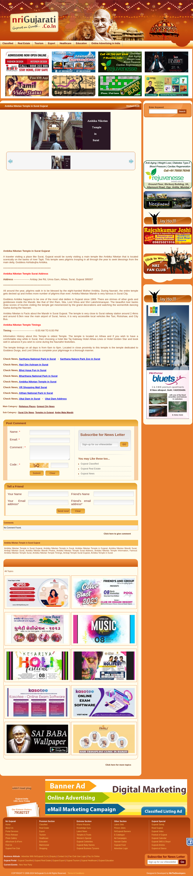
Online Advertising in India (105, 43)
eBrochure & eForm (13, 842)
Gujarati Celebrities (85, 842)
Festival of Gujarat (159, 835)
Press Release (11, 835)
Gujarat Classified (90, 463)
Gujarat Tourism (72, 861)
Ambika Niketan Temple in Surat (37, 381)
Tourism (39, 43)
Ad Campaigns (120, 838)
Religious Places (27, 406)
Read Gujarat (157, 828)
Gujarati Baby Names (86, 845)
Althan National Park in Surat (36, 393)
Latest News (82, 831)
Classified (7, 43)
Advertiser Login (121, 848)
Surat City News (26, 412)
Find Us (8, 845)
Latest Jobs (119, 825)
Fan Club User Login (77, 856)
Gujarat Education (106, 861)
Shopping (43, 848)
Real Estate (24, 43)
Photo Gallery (11, 838)
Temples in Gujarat (44, 412)
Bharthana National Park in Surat (38, 376)
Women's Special (84, 838)
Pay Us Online (93, 856)
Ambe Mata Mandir (64, 412)
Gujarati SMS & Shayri (161, 842)
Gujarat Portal (10, 861)
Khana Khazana (83, 825)
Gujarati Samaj (158, 825)
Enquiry (53, 856)
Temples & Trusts (84, 835)
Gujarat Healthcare (89, 861)
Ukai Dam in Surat (29, 398)
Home (8, 825)
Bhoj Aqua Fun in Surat (32, 370)
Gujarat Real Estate (91, 468)
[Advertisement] (35, 209)
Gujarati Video (157, 831)
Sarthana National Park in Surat (37, 358)
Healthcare (65, 43)
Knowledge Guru (84, 828)
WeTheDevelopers (177, 873)
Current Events (11, 865)
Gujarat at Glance (159, 848)
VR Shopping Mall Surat (33, 387)
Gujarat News (88, 473)
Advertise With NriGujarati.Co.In (34, 856)
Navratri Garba (120, 842)
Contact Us (62, 856)
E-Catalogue (119, 835)
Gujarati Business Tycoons (88, 848)
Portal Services (11, 831)
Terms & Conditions (76, 873)
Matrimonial (44, 845)
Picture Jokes (119, 828)
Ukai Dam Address (56, 398)
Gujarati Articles (158, 845)
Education (81, 43)
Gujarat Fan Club (12, 848)
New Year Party (25, 865)
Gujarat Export (59, 861)
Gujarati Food (120, 845)
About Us (9, 828)
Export (51, 43)
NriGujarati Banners (122, 831)
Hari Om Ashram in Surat (33, 364)
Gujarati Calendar (159, 838)
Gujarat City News (45, 406)
